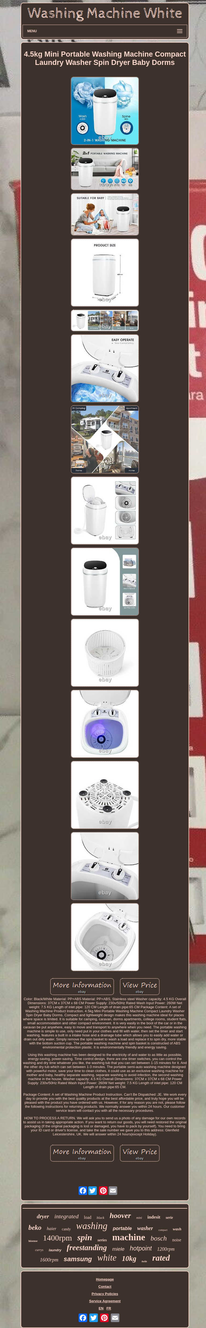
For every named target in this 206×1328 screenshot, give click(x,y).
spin (84, 1237)
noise (176, 1240)
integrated (66, 1216)
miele (118, 1249)
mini (139, 1218)
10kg (129, 1258)
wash (177, 1229)
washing (92, 1226)
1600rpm (49, 1260)
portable (122, 1228)
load (87, 1217)
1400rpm (57, 1237)
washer (145, 1228)
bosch (158, 1238)
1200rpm (166, 1249)
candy (66, 1229)
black (100, 1218)
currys (39, 1250)
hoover (120, 1215)
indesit (153, 1217)
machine (128, 1237)
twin (144, 1261)
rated (161, 1258)
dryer (43, 1216)
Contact (104, 1287)
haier (52, 1228)
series (102, 1240)
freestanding (87, 1247)
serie (169, 1218)
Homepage (105, 1279)
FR (108, 1308)
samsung (78, 1259)
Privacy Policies (104, 1294)
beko (35, 1227)
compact (162, 1229)
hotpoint (141, 1248)
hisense (33, 1240)
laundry (55, 1250)
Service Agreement (104, 1301)
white (107, 1258)
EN (101, 1308)
